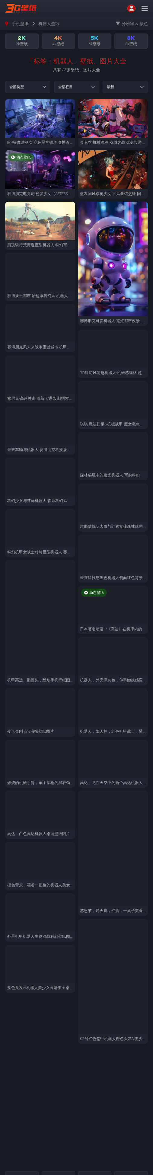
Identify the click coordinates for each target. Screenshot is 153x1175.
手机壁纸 (20, 23)
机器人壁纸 (48, 23)
